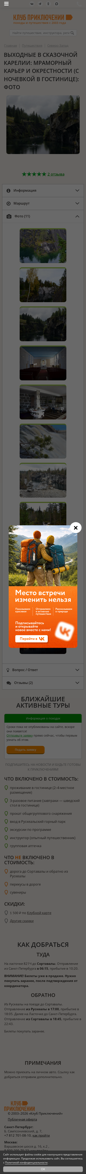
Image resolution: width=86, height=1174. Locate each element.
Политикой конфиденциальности (26, 1162)
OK (43, 1169)
